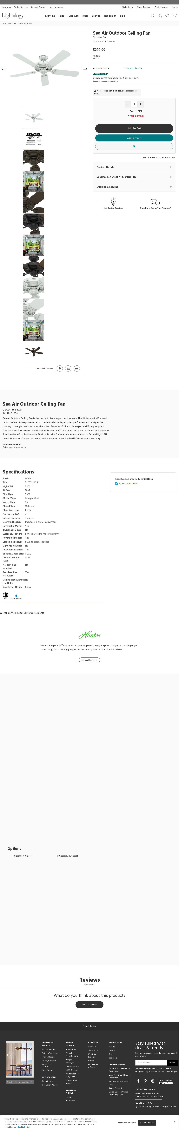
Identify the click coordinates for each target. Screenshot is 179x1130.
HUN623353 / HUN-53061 (67, 856)
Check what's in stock (133, 68)
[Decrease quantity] (128, 104)
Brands (96, 16)
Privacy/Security (49, 1061)
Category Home (6, 23)
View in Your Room (71, 1082)
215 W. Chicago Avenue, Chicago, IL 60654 (155, 1107)
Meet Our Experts (92, 1056)
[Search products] (152, 15)
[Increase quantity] (140, 104)
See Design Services (113, 208)
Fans (61, 16)
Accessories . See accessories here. (115, 92)
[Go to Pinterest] (59, 371)
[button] (4, 69)
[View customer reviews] (166, 1082)
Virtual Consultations (72, 1055)
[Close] (174, 1122)
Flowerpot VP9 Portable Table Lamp (119, 1070)
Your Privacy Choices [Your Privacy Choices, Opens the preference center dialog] (127, 1122)
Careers (91, 1061)
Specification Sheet (128, 483)
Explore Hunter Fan (89, 660)
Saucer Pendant (115, 1088)
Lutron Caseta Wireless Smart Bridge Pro (118, 1094)
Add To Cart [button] (134, 128)
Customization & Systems (72, 1076)
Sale (122, 16)
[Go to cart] (175, 15)
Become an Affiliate (93, 1067)
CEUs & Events (72, 1070)
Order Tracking (143, 7)
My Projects (127, 7)
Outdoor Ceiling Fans (25, 23)
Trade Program (161, 7)
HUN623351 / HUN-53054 (23, 856)
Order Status (47, 1071)
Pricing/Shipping (49, 1057)
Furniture (73, 16)
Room (85, 16)
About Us (92, 1047)
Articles (112, 1047)
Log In (175, 7)
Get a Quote (47, 1082)
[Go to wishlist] (167, 15)
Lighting (50, 16)
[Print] (76, 371)
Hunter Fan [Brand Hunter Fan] (101, 37)
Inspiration (110, 16)
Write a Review (89, 1005)
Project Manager (70, 1062)
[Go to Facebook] (138, 1082)
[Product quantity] (134, 104)
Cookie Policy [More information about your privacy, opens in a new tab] (24, 1127)
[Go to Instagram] (153, 1082)
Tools (68, 1097)
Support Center (38, 7)
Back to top (89, 1027)
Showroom (6, 7)
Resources (70, 1101)
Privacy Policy (148, 1072)
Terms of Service (165, 1072)
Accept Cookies (147, 1122)
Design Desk (71, 1050)
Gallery (112, 1051)
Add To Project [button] (134, 138)
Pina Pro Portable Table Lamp (119, 1084)
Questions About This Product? (155, 208)
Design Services (21, 7)
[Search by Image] (159, 16)
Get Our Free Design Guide (19, 1081)
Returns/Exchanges (50, 1053)
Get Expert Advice (50, 1085)
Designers (113, 1058)
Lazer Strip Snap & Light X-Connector (120, 1077)
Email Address (143, 1063)
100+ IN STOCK (101, 68)
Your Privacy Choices (47, 1066)
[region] (89, 1122)
